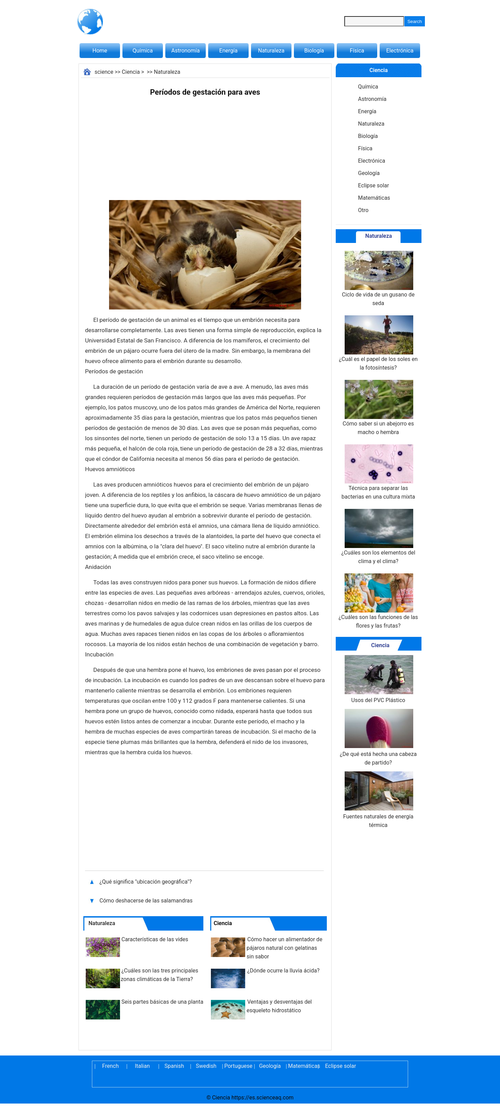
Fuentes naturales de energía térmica (378, 799)
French (110, 1066)
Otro (363, 210)
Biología (314, 50)
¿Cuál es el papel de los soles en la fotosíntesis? (378, 343)
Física (357, 50)
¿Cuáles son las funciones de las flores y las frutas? (378, 601)
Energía (228, 50)
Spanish (174, 1066)
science (104, 72)
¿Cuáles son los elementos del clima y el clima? (378, 536)
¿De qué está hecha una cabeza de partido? (378, 737)
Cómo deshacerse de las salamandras (145, 900)
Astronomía (185, 50)
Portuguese (238, 1066)
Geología (369, 173)
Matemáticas (374, 198)
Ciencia (131, 72)
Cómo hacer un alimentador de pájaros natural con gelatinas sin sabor (284, 948)
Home (99, 50)
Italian (142, 1066)
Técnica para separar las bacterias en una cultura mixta (378, 472)
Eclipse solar (373, 185)
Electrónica (399, 50)
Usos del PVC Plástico (378, 679)
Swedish (206, 1066)
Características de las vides (154, 939)
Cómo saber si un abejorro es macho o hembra (378, 407)
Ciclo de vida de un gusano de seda (378, 278)
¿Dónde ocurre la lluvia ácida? (283, 970)
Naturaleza (271, 50)
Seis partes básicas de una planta (162, 1002)
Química (143, 50)
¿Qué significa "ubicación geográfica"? (146, 881)
